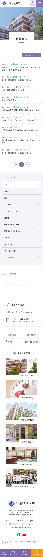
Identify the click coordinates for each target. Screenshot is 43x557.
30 (27, 164)
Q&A (31, 521)
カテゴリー (10, 177)
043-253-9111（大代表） (22, 513)
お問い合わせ (20, 521)
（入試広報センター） (24, 321)
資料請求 (9, 521)
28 (16, 164)
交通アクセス (12, 524)
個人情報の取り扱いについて (21, 527)
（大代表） (20, 319)
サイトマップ (26, 524)
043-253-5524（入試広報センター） (21, 515)
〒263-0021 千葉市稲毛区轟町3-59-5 (21, 510)
